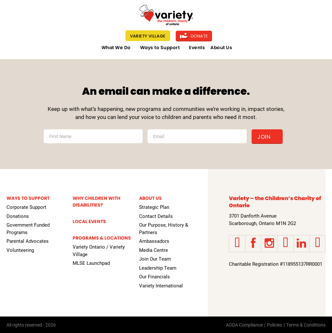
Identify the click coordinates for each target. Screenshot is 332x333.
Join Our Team (155, 258)
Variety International (161, 285)
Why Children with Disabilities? (96, 201)
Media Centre (153, 250)
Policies (274, 325)
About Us (221, 47)
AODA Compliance (244, 325)
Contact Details (156, 216)
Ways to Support (160, 47)
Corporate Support (26, 207)
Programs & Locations (102, 238)
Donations (17, 216)
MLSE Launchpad (91, 263)
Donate (194, 36)
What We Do (116, 47)
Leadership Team (157, 267)
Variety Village (148, 36)
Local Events (89, 221)
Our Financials (154, 276)
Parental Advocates (27, 241)
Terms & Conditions (306, 325)
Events (197, 47)
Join (263, 137)
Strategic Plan (154, 207)
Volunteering (20, 250)
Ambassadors (154, 241)
